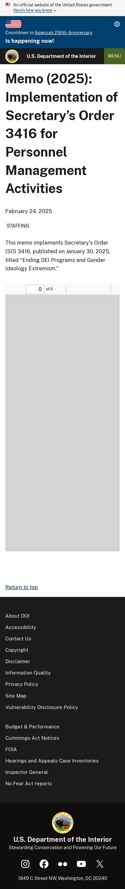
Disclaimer (17, 661)
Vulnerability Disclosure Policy (41, 707)
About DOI (17, 616)
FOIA (11, 749)
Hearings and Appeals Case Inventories (52, 761)
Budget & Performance (32, 726)
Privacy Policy (21, 684)
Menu (114, 56)
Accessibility (20, 627)
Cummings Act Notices (32, 738)
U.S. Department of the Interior (61, 56)
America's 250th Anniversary (63, 32)
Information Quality (28, 673)
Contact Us (18, 638)
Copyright (16, 650)
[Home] (12, 56)
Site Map (15, 696)
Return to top (21, 587)
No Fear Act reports (28, 783)
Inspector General (26, 772)
